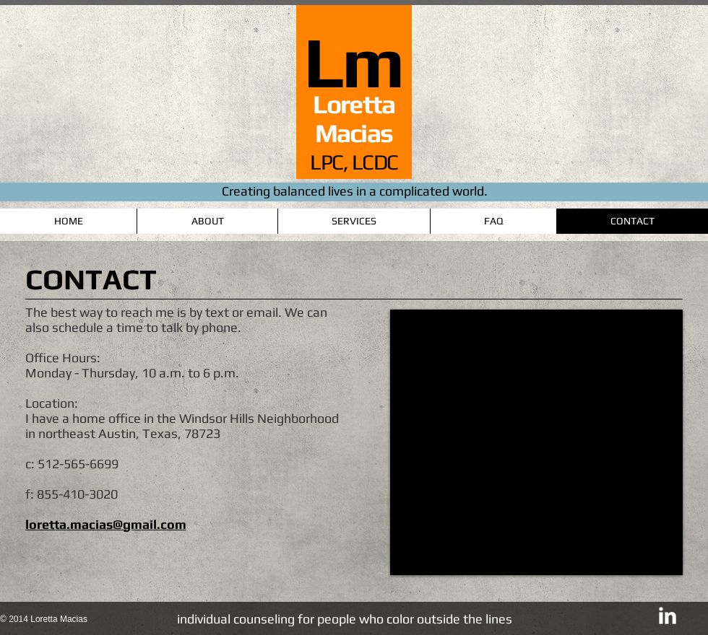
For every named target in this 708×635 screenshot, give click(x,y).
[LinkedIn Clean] (667, 615)
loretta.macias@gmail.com (105, 524)
